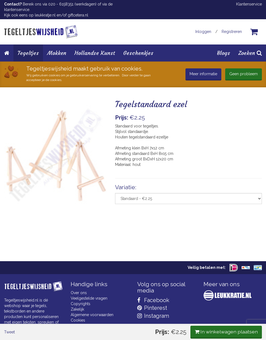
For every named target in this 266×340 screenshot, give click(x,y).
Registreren (232, 31)
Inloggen (203, 31)
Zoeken (250, 52)
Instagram (153, 316)
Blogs (223, 52)
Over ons (79, 293)
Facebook (153, 300)
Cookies (78, 320)
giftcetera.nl (78, 15)
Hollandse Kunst (95, 52)
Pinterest (152, 308)
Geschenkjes (138, 52)
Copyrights (80, 304)
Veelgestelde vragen (89, 298)
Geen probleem (243, 74)
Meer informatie (203, 74)
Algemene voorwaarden (92, 315)
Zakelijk (77, 309)
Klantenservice (249, 4)
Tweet (13, 232)
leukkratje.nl (45, 15)
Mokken (56, 52)
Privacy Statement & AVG (93, 326)
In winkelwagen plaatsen (220, 232)
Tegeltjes (28, 52)
